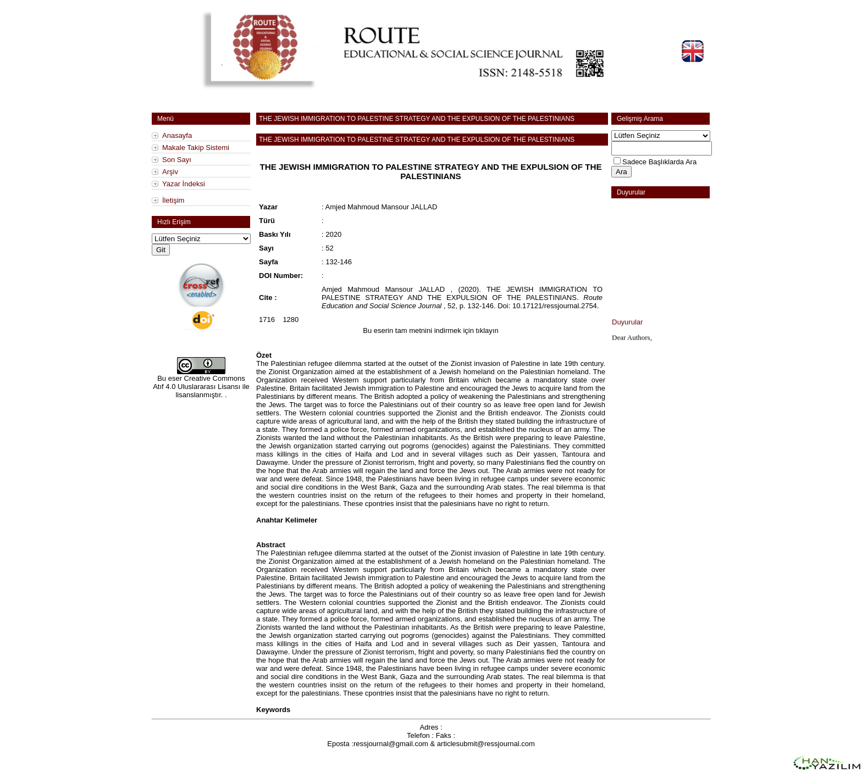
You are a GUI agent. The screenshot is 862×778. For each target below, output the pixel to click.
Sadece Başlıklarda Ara (659, 162)
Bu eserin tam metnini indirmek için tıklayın (430, 330)
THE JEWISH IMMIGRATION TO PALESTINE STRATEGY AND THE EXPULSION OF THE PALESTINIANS (416, 119)
